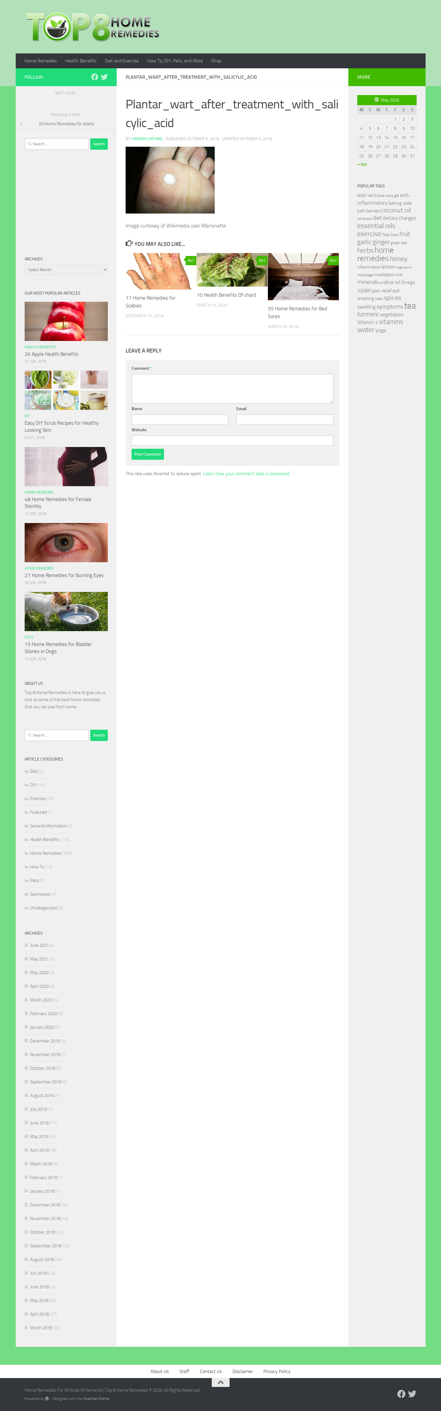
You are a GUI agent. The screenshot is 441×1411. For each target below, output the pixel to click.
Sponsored (40, 894)
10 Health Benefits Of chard (226, 295)
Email (241, 408)
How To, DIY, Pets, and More (175, 61)
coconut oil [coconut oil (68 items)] (395, 210)
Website (139, 429)
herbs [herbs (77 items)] (365, 250)
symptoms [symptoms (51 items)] (390, 306)
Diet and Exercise (122, 61)
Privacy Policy (276, 1371)
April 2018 (39, 1314)
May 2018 (39, 1300)
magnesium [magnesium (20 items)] (404, 267)
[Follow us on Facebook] (94, 76)
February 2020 (43, 1013)
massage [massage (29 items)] (365, 274)
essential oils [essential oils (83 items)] (376, 226)
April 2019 (39, 1150)
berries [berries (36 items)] (373, 211)
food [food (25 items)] (395, 235)
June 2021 (39, 945)
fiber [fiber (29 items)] (386, 234)
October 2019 (42, 1068)
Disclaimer (243, 1371)
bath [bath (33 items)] (361, 211)
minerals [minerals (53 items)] (368, 282)
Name (137, 408)
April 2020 (39, 986)
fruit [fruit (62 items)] (404, 234)
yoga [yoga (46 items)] (380, 330)
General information (48, 826)
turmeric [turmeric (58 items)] (368, 314)
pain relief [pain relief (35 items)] (381, 290)
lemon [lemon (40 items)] (388, 267)
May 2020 (39, 972)
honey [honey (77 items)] (398, 259)
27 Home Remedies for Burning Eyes (64, 575)
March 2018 (41, 1328)
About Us (160, 1371)
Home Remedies (40, 61)
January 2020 (42, 1027)
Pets (29, 637)
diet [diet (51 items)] (377, 217)
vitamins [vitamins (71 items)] (391, 322)
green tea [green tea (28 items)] (399, 242)
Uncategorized (43, 908)
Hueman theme (97, 1398)
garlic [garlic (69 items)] (364, 242)
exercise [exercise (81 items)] (369, 234)
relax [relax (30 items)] (379, 298)
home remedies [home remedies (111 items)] (375, 254)
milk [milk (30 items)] (399, 274)
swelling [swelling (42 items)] (366, 307)
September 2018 (45, 1246)
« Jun (362, 164)
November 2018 (45, 1218)
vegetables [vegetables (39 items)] (392, 314)
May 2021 (39, 959)
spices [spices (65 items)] (392, 298)
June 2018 (39, 1287)
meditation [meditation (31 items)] (384, 274)
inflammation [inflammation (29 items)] (368, 267)
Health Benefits (81, 61)
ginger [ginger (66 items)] (381, 242)
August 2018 (42, 1259)
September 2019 (45, 1082)
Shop (216, 61)
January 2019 (42, 1191)
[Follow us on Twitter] (104, 76)
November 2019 (45, 1054)
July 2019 (38, 1109)
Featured (38, 812)
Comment (142, 368)
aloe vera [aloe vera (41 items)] (367, 195)
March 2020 (41, 1000)
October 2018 (42, 1232)
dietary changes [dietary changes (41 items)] (399, 218)
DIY (27, 416)
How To (37, 867)
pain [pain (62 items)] (366, 290)
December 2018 (45, 1205)
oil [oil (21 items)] (381, 283)
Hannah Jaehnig (147, 138)
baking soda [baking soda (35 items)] (400, 203)
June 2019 (39, 1123)
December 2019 (45, 1041)
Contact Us (211, 1371)
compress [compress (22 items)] (364, 219)
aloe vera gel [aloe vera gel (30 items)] (388, 195)
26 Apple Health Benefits (51, 354)
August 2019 (42, 1095)
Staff (184, 1371)
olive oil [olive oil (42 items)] (391, 282)
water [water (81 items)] (365, 330)
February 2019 (43, 1177)
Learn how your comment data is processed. (246, 473)
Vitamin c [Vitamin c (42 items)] (367, 322)
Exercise (37, 798)
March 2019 (41, 1164)
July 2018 (38, 1273)
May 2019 (39, 1136)
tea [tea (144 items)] (410, 306)
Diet (34, 771)
